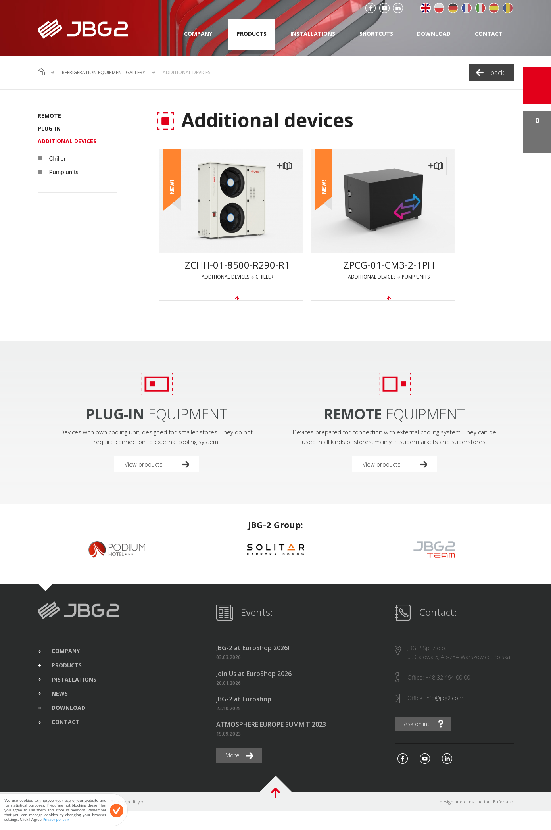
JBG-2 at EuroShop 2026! (252, 667)
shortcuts (376, 33)
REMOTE (49, 115)
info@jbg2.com (444, 716)
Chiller (52, 158)
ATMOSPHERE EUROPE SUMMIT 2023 (271, 743)
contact (489, 33)
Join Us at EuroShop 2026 (254, 692)
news (66, 719)
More (234, 774)
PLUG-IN (49, 128)
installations (312, 33)
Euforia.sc (503, 821)
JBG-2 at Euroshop (243, 717)
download (434, 33)
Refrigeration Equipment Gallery (103, 72)
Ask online (419, 742)
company (198, 33)
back (497, 72)
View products (146, 481)
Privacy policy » (127, 821)
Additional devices (67, 141)
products (251, 33)
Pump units (58, 171)
